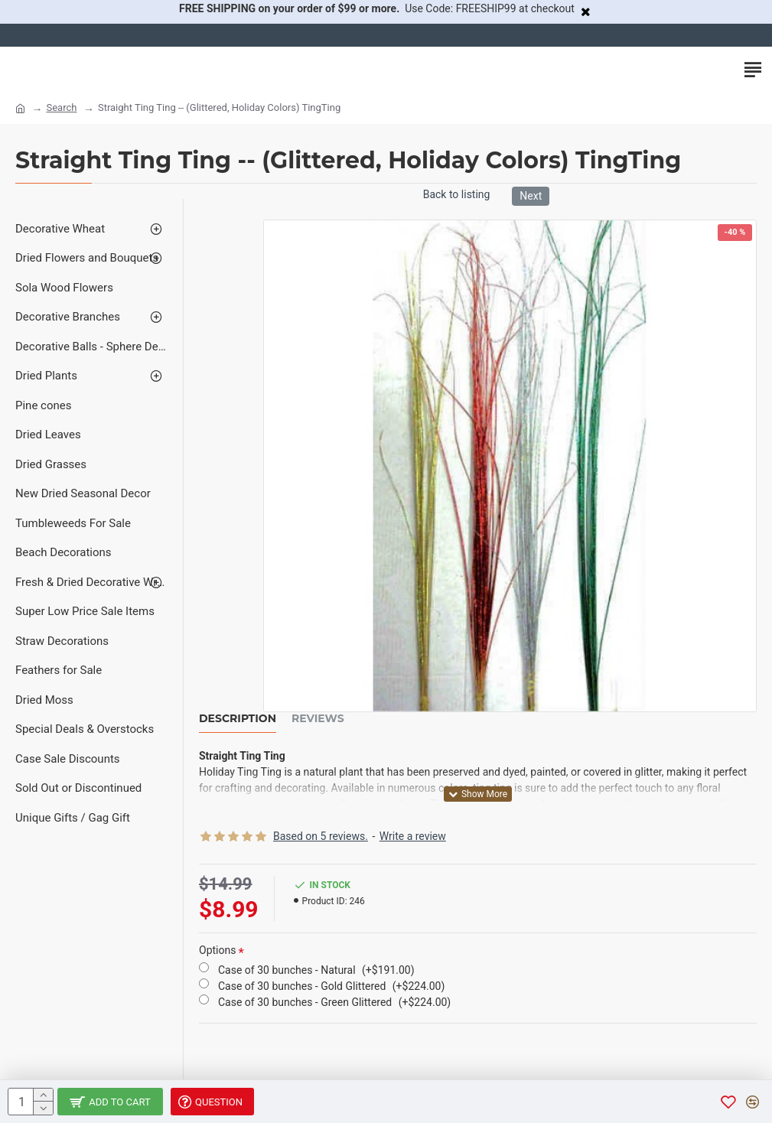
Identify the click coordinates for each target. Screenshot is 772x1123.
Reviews (318, 718)
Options (217, 950)
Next (531, 196)
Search (61, 107)
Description (237, 718)
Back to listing (456, 194)
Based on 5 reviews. (320, 836)
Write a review (412, 836)
